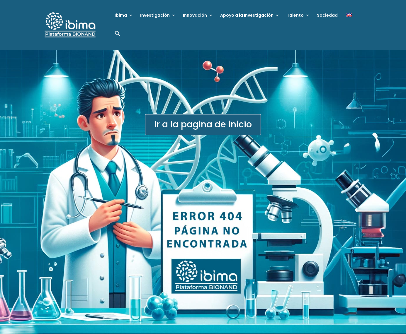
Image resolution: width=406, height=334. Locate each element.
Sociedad (327, 15)
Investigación (155, 15)
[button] (117, 40)
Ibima (121, 15)
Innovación (195, 15)
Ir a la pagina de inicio (203, 124)
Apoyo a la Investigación (247, 15)
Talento (295, 15)
